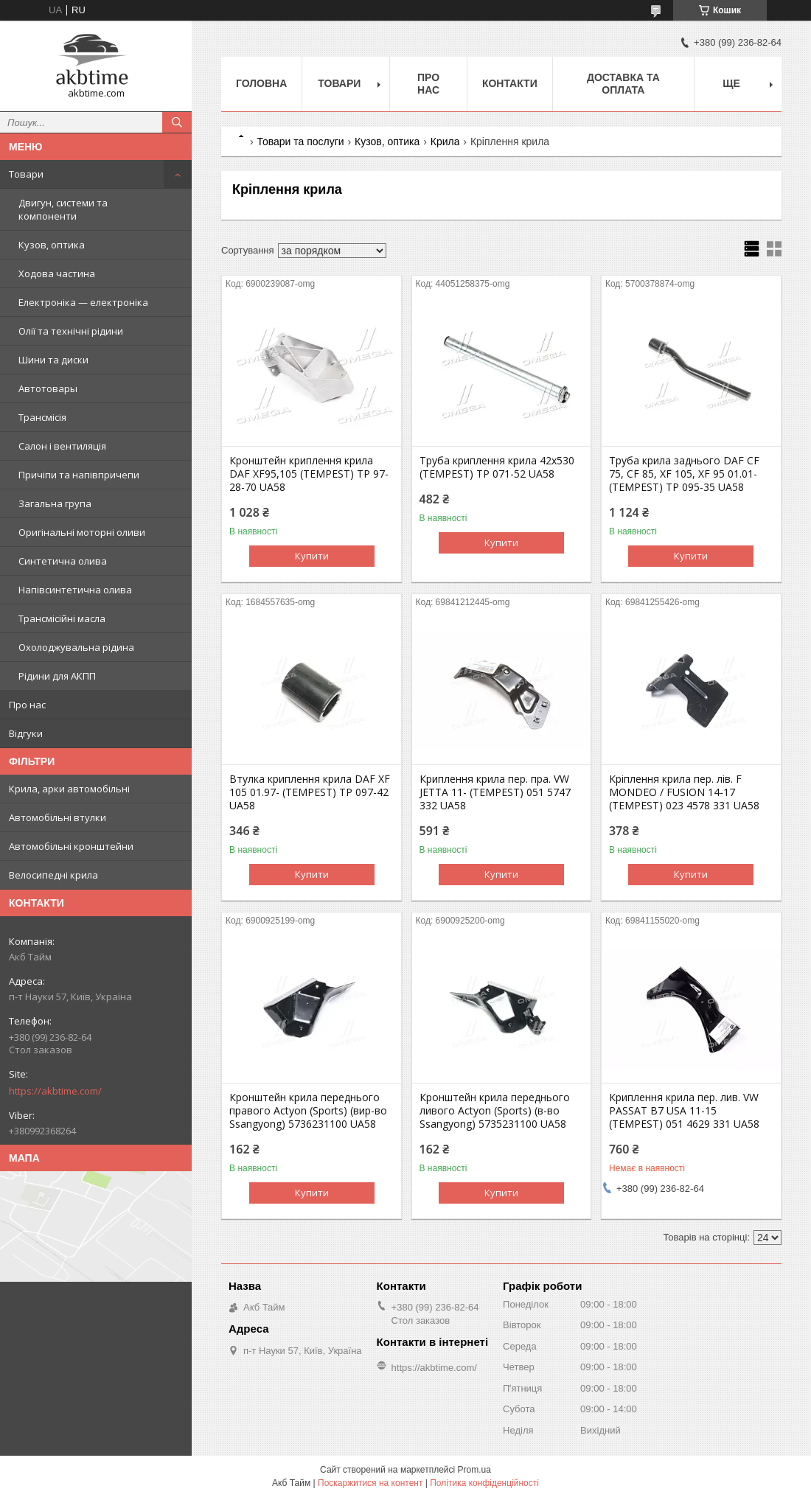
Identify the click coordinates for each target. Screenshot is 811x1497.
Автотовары (47, 388)
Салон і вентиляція (62, 446)
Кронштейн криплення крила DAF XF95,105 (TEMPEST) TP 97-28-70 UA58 (309, 474)
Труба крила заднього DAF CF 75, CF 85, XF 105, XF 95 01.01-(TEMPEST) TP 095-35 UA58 (684, 474)
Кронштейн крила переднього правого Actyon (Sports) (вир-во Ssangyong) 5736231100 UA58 (308, 1111)
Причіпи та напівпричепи (78, 474)
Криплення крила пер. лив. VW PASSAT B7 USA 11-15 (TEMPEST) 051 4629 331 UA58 (684, 1111)
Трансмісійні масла (61, 618)
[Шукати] (177, 122)
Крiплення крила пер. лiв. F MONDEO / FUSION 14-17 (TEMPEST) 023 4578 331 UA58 (684, 792)
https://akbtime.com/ (55, 1091)
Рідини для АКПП (57, 676)
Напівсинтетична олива (75, 589)
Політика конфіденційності (484, 1483)
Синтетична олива (62, 561)
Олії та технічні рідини (70, 331)
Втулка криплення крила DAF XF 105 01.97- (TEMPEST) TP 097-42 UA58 (309, 792)
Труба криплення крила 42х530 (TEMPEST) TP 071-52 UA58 (497, 467)
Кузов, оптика (51, 244)
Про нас (27, 704)
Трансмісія (42, 417)
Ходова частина (56, 273)
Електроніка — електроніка (83, 302)
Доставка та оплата (623, 83)
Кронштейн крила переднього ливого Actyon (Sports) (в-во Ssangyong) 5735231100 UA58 (495, 1111)
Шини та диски (53, 359)
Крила (445, 141)
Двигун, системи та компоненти (63, 209)
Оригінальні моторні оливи (81, 532)
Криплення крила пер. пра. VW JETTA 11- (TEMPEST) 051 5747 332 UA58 (495, 792)
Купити (312, 555)
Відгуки (26, 733)
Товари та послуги (300, 141)
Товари (26, 174)
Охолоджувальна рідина (76, 647)
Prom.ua (474, 1470)
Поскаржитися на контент (370, 1483)
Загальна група (54, 503)
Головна (261, 83)
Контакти (509, 83)
